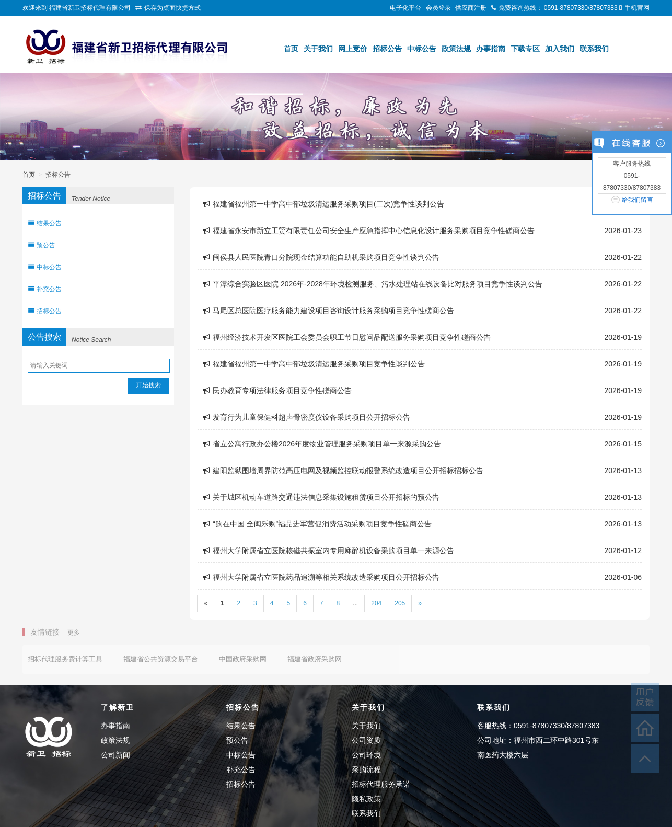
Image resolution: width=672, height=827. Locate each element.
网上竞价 (352, 48)
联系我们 (594, 48)
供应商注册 (470, 8)
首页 (291, 48)
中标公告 (421, 48)
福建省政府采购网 (314, 659)
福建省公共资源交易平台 (160, 659)
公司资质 (366, 740)
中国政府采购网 (243, 659)
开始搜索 (148, 385)
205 (400, 603)
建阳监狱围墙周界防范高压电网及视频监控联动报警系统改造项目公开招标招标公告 (343, 470)
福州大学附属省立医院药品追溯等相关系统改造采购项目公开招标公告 (321, 577)
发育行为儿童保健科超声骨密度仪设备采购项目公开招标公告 (306, 417)
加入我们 (559, 48)
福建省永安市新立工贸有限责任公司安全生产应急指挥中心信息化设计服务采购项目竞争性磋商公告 (369, 230)
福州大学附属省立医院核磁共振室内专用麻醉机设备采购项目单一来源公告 (328, 550)
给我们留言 (637, 199)
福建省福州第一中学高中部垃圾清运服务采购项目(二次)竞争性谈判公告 (323, 204)
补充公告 (45, 289)
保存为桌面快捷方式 (172, 8)
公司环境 (366, 755)
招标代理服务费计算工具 (65, 659)
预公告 (41, 245)
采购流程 (366, 769)
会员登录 (438, 8)
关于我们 (318, 48)
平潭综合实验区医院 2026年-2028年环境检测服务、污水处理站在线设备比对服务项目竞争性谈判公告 (372, 284)
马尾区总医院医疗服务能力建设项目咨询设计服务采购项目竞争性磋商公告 (328, 310)
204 (376, 603)
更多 (73, 632)
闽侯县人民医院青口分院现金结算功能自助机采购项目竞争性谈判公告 (321, 257)
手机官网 (637, 8)
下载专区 (525, 48)
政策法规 (456, 48)
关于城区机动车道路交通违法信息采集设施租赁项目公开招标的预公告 (321, 497)
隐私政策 (366, 799)
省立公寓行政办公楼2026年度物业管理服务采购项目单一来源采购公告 (322, 444)
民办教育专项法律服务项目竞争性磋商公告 (277, 390)
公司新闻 (115, 755)
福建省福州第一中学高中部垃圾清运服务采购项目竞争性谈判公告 (314, 364)
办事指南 (490, 48)
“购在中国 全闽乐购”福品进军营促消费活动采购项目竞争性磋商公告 (317, 524)
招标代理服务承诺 (381, 784)
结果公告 (45, 223)
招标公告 (387, 48)
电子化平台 (405, 8)
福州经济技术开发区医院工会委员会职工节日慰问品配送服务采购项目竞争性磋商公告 (347, 337)
